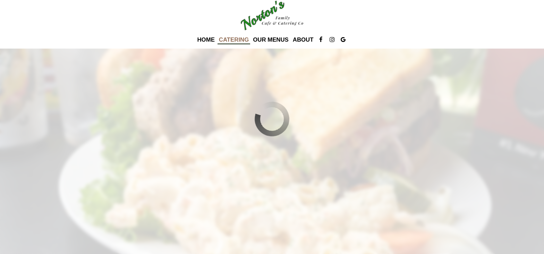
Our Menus (271, 39)
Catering (234, 39)
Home (206, 39)
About (303, 39)
